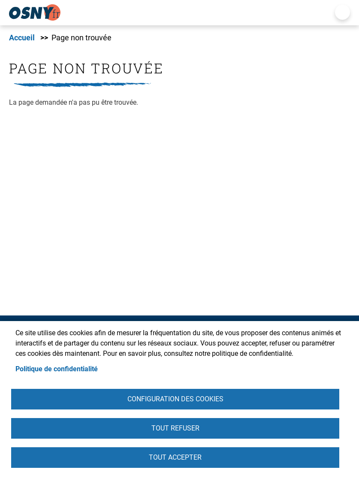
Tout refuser (175, 428)
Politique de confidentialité (56, 369)
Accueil (22, 37)
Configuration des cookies (175, 399)
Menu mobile (342, 12)
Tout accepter (175, 457)
